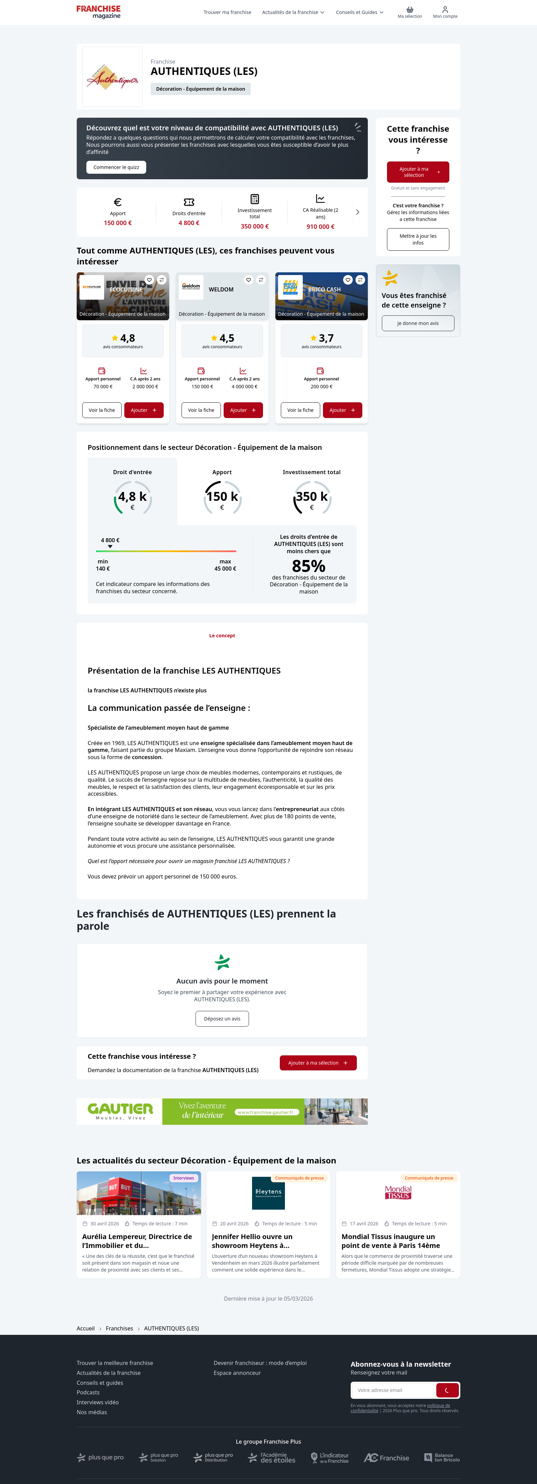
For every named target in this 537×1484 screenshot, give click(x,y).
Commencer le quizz (116, 167)
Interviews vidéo (98, 1402)
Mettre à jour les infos (418, 239)
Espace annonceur (237, 1373)
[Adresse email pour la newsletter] (393, 1390)
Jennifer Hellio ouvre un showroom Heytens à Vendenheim (252, 1245)
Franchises (119, 1328)
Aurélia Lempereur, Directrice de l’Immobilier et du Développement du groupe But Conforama (137, 1250)
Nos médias (92, 1412)
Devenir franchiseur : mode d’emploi (260, 1363)
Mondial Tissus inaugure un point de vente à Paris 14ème (390, 1241)
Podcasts (88, 1392)
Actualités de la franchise (109, 1373)
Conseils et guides (100, 1383)
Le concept (222, 635)
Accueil (86, 1328)
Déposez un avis (222, 1018)
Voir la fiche (102, 410)
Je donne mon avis (418, 323)
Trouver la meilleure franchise (115, 1363)
